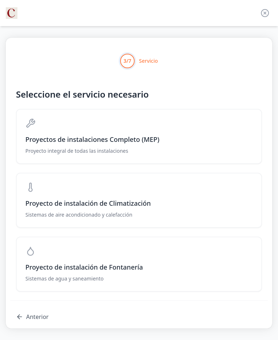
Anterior (32, 317)
